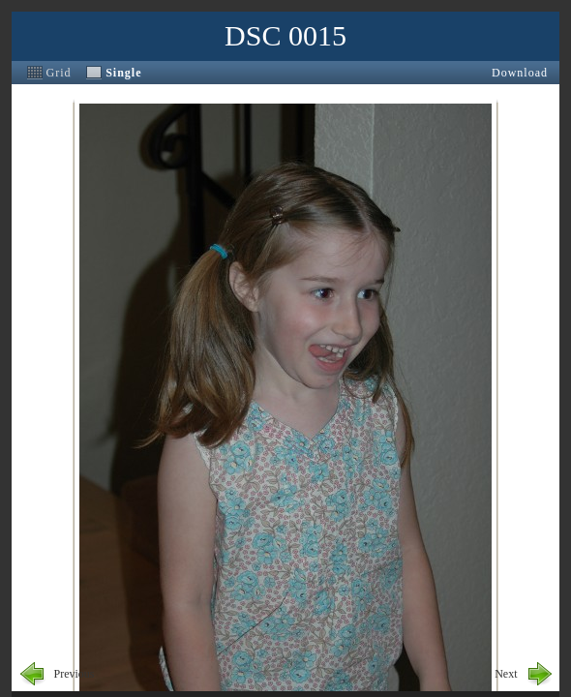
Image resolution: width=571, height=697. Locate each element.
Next (506, 674)
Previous (74, 674)
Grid (59, 72)
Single (123, 72)
